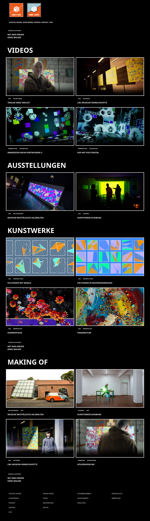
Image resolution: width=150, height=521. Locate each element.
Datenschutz (117, 494)
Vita (51, 22)
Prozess (37, 22)
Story (45, 498)
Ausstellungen (15, 22)
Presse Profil (48, 494)
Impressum (116, 498)
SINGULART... (82, 503)
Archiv (45, 507)
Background (48, 503)
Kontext (44, 22)
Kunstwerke (28, 22)
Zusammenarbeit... (84, 494)
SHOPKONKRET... (83, 498)
